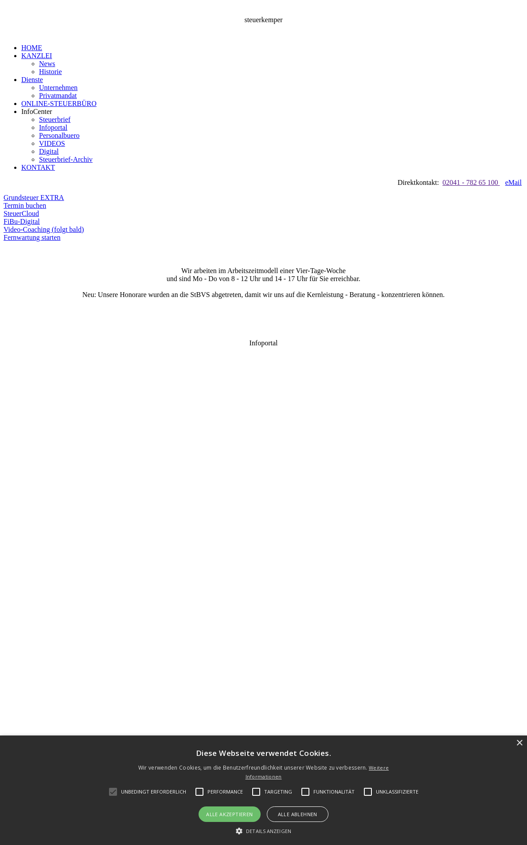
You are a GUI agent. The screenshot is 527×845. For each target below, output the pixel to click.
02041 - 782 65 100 (471, 182)
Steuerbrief (54, 119)
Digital (49, 151)
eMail (513, 182)
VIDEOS (52, 143)
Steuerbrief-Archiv (66, 159)
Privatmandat (58, 95)
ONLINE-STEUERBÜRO (59, 103)
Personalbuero (59, 135)
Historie (50, 71)
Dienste (32, 79)
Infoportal (53, 127)
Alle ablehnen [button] (297, 814)
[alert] (263, 790)
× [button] (519, 743)
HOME (31, 47)
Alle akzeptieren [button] (229, 814)
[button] (153, 792)
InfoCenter (36, 111)
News (47, 63)
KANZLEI (36, 55)
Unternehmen (58, 87)
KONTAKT (38, 167)
